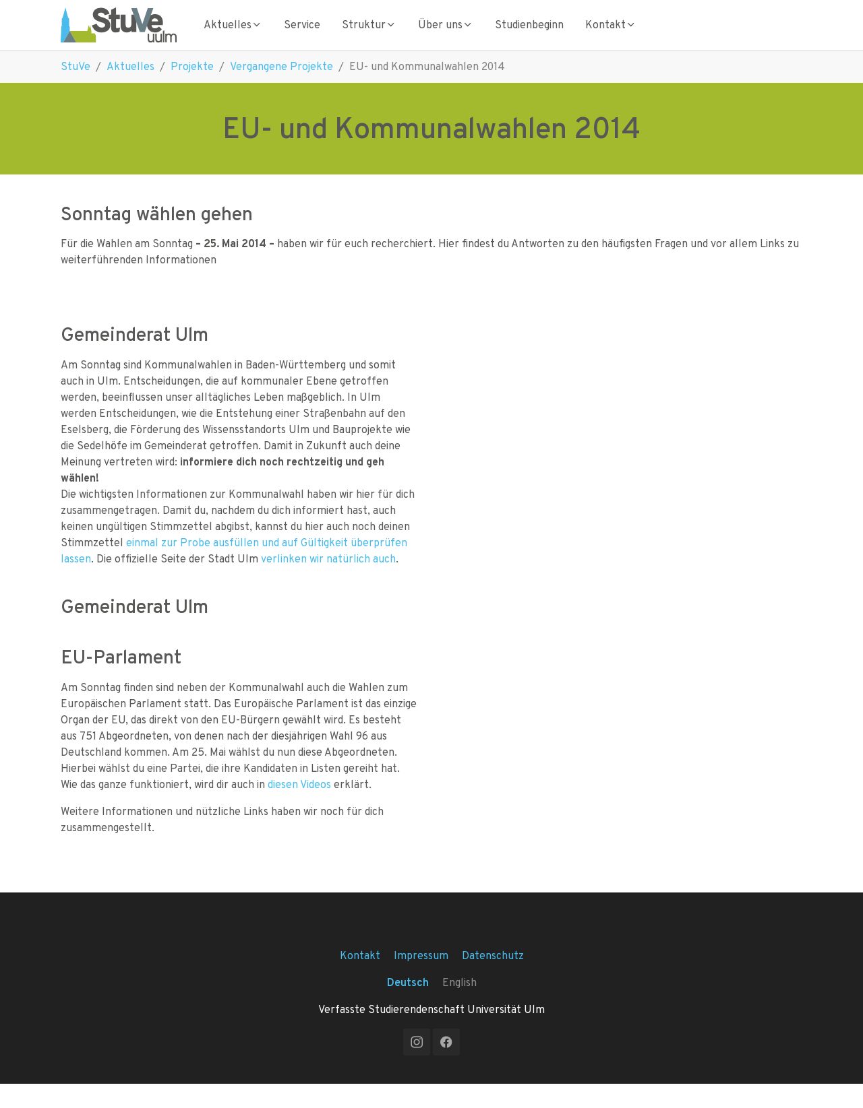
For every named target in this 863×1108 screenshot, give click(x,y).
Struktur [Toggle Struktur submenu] (369, 37)
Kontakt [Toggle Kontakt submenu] (610, 37)
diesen (283, 809)
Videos (315, 809)
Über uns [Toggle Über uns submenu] (445, 37)
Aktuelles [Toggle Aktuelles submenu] (233, 37)
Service (302, 37)
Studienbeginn (529, 37)
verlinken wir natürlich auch (328, 583)
